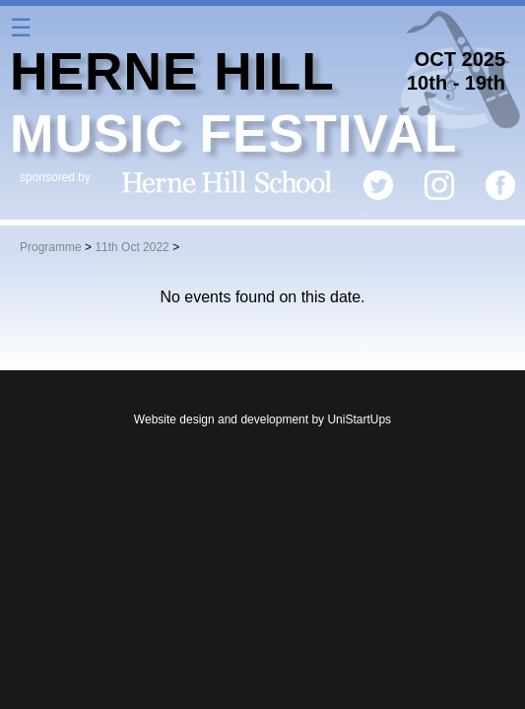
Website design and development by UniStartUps (262, 419)
